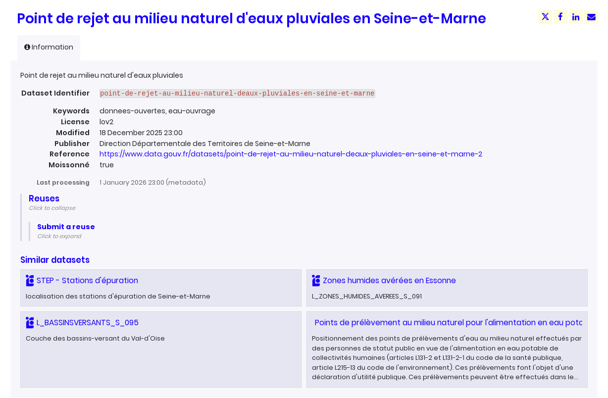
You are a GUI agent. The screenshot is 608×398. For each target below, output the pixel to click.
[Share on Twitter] (545, 17)
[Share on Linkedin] (576, 17)
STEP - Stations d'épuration (87, 280)
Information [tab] (48, 47)
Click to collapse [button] (52, 208)
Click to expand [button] (59, 236)
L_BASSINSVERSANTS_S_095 (88, 322)
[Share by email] (591, 17)
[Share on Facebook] (560, 17)
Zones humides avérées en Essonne (389, 280)
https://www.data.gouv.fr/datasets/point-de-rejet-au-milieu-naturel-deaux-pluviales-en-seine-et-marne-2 (291, 154)
